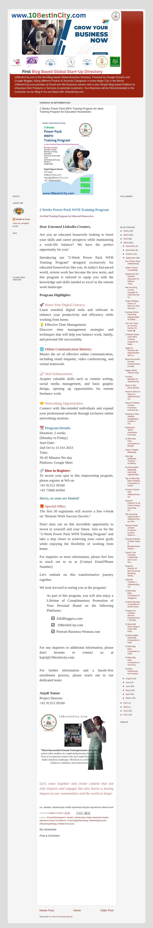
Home (77, 910)
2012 (125, 711)
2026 (125, 231)
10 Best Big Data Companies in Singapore (132, 594)
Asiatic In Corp (23, 219)
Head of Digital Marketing (131, 451)
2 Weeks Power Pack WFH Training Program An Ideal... (132, 339)
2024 (125, 239)
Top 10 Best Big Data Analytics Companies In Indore (132, 482)
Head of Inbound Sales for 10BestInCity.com (132, 395)
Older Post (107, 910)
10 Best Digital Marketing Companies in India (132, 639)
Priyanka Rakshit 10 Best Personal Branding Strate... (132, 571)
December (131, 246)
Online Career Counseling (131, 269)
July (128, 682)
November (131, 250)
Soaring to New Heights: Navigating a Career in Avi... (132, 419)
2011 (125, 715)
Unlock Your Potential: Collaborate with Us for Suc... (131, 557)
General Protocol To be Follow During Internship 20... (132, 505)
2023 (125, 243)
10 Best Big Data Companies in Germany (132, 661)
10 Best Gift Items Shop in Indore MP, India (132, 628)
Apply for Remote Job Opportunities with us (132, 351)
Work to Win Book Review (132, 386)
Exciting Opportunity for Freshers (131, 671)
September (131, 258)
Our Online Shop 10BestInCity (132, 262)
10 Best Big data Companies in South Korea (132, 604)
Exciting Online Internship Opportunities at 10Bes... (132, 316)
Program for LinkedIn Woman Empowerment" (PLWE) (132, 615)
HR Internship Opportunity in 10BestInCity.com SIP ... (132, 518)
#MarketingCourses (97, 820)
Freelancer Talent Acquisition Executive (131, 431)
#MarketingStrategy (48, 824)
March (129, 698)
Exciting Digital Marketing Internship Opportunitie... (132, 471)
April (128, 694)
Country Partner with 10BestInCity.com (132, 493)
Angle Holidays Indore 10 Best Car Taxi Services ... (132, 304)
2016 (125, 707)
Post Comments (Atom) (62, 916)
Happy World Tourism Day (132, 371)
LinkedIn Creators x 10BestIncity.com (132, 583)
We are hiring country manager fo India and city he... (132, 292)
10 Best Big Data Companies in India (132, 650)
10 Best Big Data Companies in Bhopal (132, 442)
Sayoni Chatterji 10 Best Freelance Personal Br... (132, 406)
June (128, 686)
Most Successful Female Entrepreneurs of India (132, 363)
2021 (125, 703)
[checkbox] (79, 619)
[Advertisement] (22, 145)
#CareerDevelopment (56, 817)
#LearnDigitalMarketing (77, 820)
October (129, 254)
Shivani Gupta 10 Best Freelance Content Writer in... (131, 530)
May (128, 690)
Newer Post (46, 910)
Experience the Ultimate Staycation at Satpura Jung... (132, 279)
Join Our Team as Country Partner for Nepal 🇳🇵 (131, 327)
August (129, 678)
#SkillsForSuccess (66, 824)
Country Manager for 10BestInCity (132, 378)
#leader (70, 817)
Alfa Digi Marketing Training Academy (130, 460)
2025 (125, 235)
